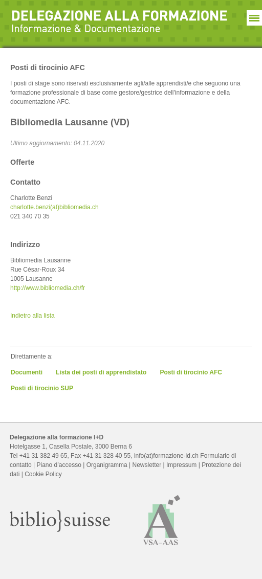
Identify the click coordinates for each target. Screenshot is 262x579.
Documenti (26, 372)
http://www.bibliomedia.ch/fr (47, 288)
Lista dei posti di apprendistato (101, 372)
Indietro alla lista (32, 315)
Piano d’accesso (59, 465)
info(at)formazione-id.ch (166, 455)
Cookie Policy (43, 474)
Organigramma (106, 465)
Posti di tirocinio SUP (42, 388)
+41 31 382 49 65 (43, 455)
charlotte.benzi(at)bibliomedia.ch (54, 207)
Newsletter (147, 465)
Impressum (181, 465)
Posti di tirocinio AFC (191, 372)
